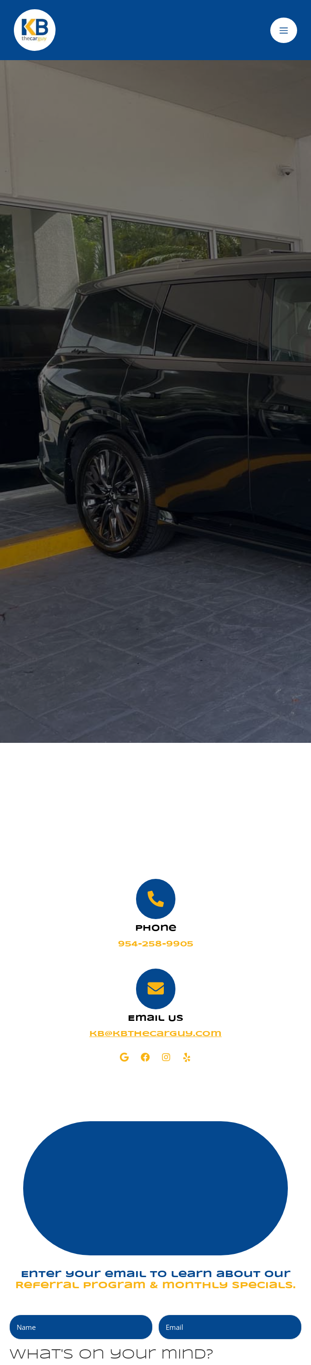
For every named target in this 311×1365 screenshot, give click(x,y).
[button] (124, 1058)
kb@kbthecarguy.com (155, 1034)
